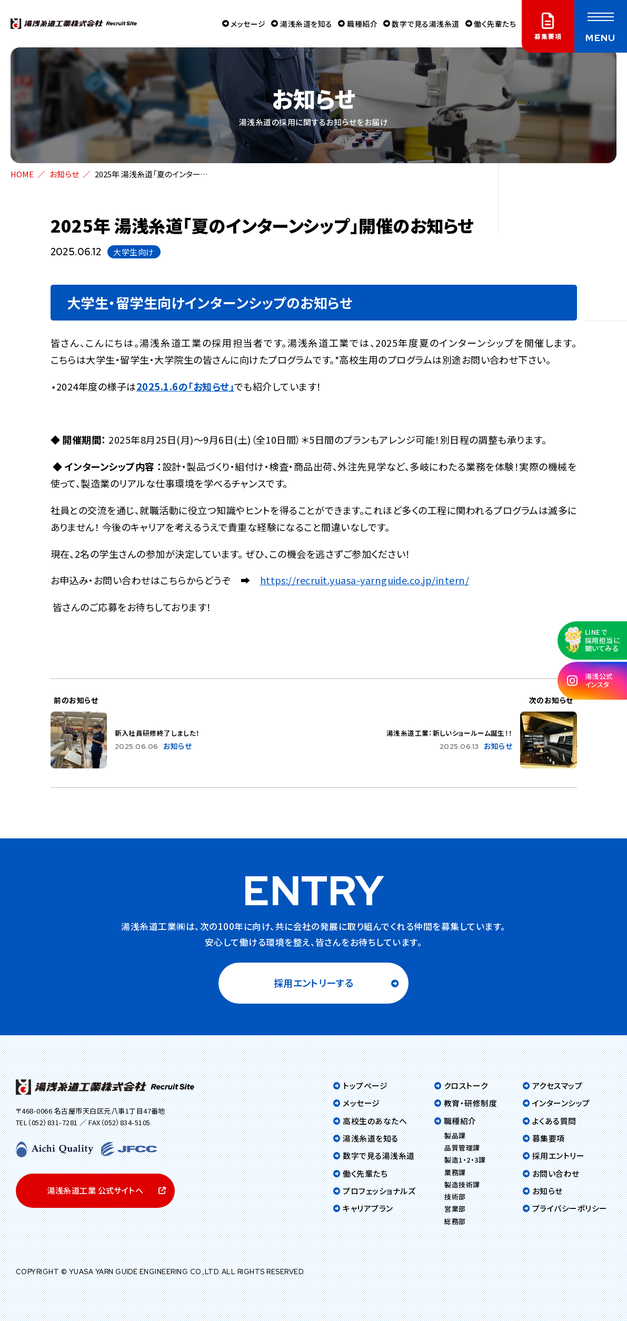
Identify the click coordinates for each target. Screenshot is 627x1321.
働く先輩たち (493, 23)
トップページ (365, 1085)
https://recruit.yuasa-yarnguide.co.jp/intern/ (365, 580)
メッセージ (238, 23)
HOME (22, 173)
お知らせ (64, 173)
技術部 (454, 1197)
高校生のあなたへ (375, 1120)
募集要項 (548, 1138)
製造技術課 (462, 1184)
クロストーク (466, 1085)
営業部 (454, 1209)
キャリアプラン (368, 1208)
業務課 (454, 1172)
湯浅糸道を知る (299, 23)
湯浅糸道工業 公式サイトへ (95, 1190)
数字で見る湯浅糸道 (421, 23)
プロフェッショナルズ (379, 1190)
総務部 (454, 1221)
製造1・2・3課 (464, 1160)
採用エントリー (558, 1155)
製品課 (454, 1135)
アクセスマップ (557, 1085)
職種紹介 (356, 23)
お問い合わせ (556, 1173)
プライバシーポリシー (570, 1208)
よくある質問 (554, 1120)
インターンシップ (561, 1102)
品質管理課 (462, 1148)
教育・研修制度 (470, 1102)
